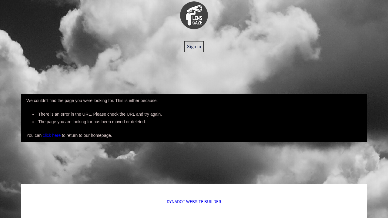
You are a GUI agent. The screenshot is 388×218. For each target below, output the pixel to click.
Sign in (194, 46)
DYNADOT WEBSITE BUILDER (194, 201)
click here (52, 135)
